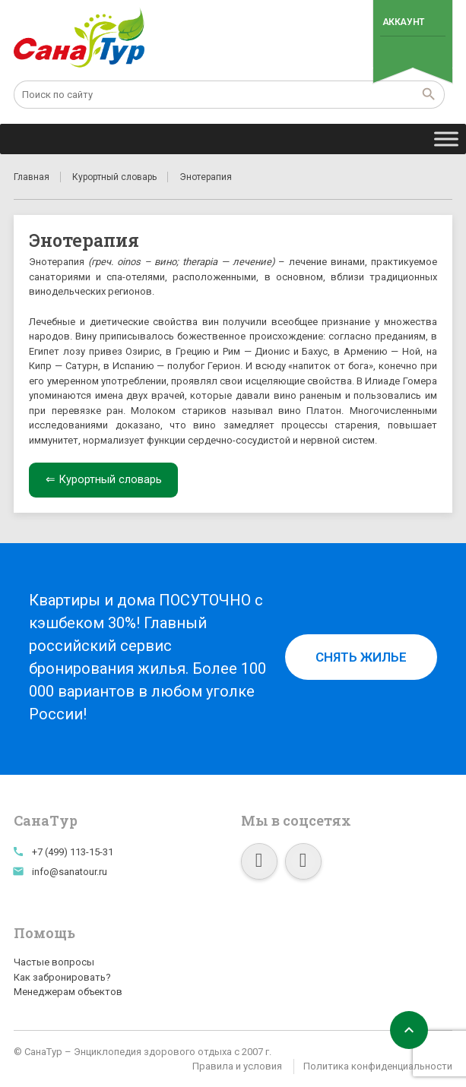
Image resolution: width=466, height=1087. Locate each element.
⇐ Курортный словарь (104, 479)
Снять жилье (361, 657)
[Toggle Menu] (446, 138)
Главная (31, 177)
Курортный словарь (114, 177)
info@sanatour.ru (69, 871)
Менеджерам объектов (68, 991)
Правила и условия (237, 1066)
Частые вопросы (54, 962)
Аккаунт (403, 22)
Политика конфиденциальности (377, 1066)
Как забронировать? (62, 977)
